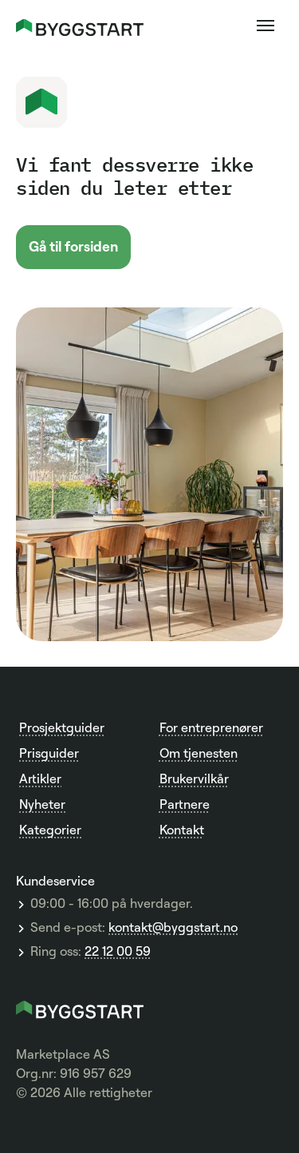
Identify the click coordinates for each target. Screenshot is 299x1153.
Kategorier (50, 830)
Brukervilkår (194, 778)
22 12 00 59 (118, 952)
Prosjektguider (61, 727)
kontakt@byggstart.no (173, 928)
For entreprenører (211, 727)
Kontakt (181, 830)
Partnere (184, 804)
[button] (265, 25)
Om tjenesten (198, 753)
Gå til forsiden (73, 246)
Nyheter (42, 804)
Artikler (40, 778)
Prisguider (49, 753)
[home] (80, 25)
